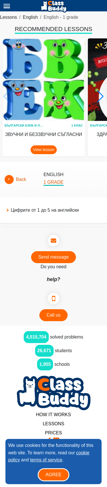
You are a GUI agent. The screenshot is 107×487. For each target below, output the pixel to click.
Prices (53, 432)
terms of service (46, 459)
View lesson (43, 149)
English (30, 17)
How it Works (53, 414)
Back (21, 179)
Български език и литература (31, 125)
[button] (100, 96)
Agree (53, 474)
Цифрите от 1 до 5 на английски (45, 210)
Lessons (8, 17)
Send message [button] (53, 257)
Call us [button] (53, 315)
